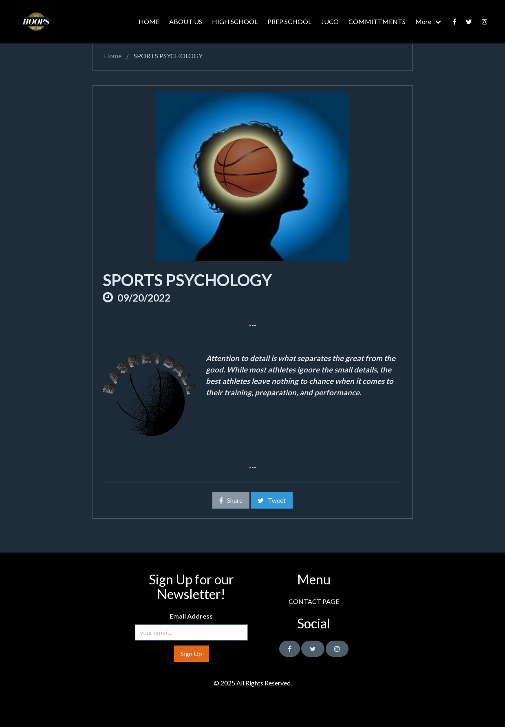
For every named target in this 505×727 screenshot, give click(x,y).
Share (231, 500)
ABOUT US (185, 21)
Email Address (191, 616)
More (423, 21)
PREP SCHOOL (289, 21)
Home (112, 55)
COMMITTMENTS (377, 21)
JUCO (330, 21)
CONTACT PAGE (314, 601)
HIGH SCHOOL (235, 21)
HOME (149, 21)
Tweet (272, 500)
